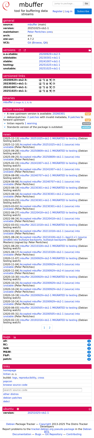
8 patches (74, 117)
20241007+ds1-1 (49, 61)
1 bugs (17, 102)
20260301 (59, 113)
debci (6, 401)
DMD (49, 32)
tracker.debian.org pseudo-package (52, 429)
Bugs (38, 434)
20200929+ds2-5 (49, 54)
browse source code (15, 384)
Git (29, 42)
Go (86, 3)
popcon (7, 381)
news (7, 134)
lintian (7, 374)
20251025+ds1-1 (49, 64)
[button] (4, 113)
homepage (9, 370)
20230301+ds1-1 (49, 57)
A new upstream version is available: (47, 114)
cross (41, 377)
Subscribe (83, 11)
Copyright (45, 424)
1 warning (31, 123)
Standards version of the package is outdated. (47, 127)
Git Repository (53, 434)
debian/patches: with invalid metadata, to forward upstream (47, 118)
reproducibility (27, 377)
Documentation (21, 434)
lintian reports (47, 123)
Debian (10, 424)
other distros (11, 394)
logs (14, 377)
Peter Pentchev (37, 31)
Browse (37, 42)
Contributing (74, 434)
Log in (68, 11)
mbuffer (32, 24)
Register (58, 11)
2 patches (33, 117)
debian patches (12, 397)
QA (45, 42)
